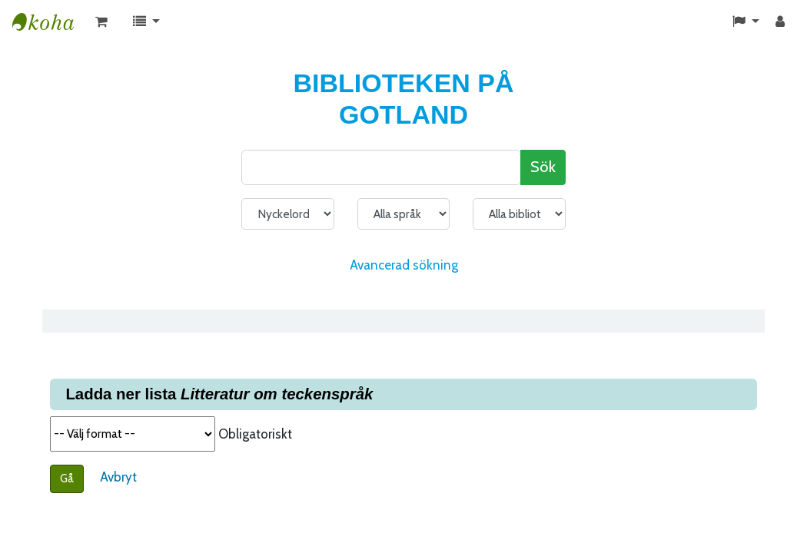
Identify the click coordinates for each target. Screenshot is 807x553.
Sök (543, 166)
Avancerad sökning (404, 265)
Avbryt (118, 477)
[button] (101, 22)
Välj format (132, 434)
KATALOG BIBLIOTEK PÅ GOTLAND (50, 22)
